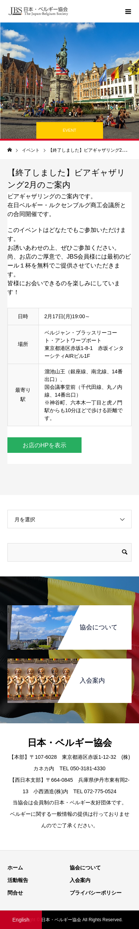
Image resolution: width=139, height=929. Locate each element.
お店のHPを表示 (44, 445)
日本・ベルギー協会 (69, 742)
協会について (85, 868)
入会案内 (80, 880)
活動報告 (17, 880)
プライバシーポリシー (96, 893)
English (20, 920)
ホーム (15, 868)
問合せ (15, 893)
